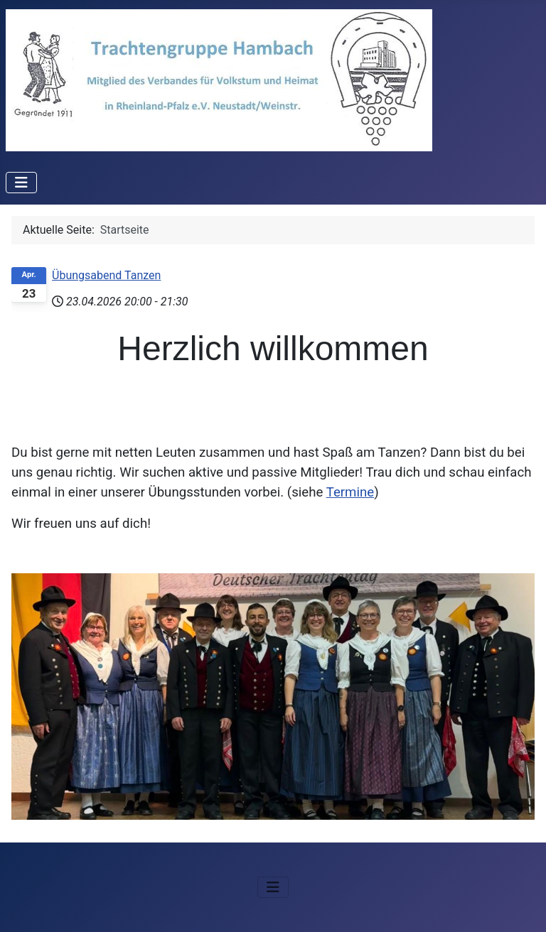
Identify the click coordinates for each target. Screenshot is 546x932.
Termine (350, 492)
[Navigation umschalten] (21, 182)
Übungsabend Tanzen (106, 275)
